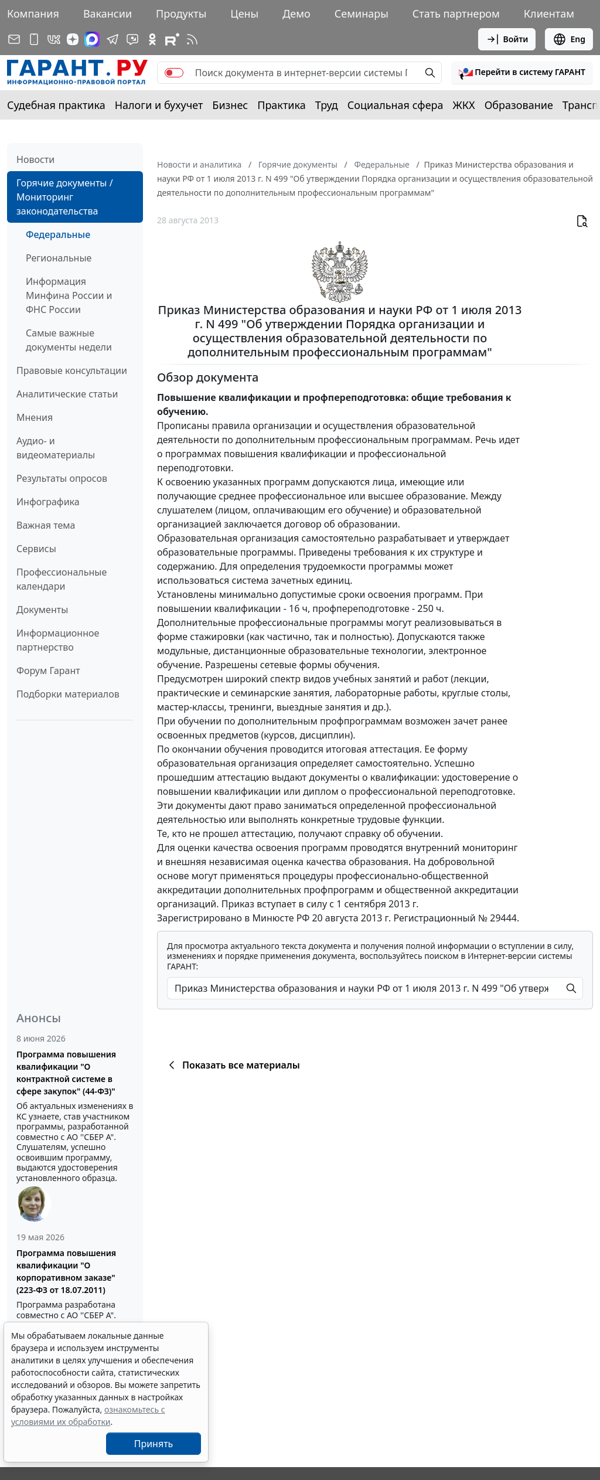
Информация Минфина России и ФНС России (69, 295)
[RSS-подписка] (192, 39)
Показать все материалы (232, 1065)
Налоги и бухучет (159, 105)
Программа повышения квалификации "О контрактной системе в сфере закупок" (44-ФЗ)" (66, 1073)
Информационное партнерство (57, 640)
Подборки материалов (68, 694)
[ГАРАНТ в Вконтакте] (54, 39)
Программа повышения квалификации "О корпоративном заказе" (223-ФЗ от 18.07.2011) (66, 1271)
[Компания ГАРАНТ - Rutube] (172, 39)
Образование (519, 105)
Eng (569, 39)
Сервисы (36, 548)
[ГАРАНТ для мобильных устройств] (34, 39)
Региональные (58, 257)
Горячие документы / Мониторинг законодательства (64, 196)
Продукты (181, 13)
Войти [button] (507, 39)
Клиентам (549, 13)
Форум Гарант (48, 670)
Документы (42, 609)
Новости (35, 159)
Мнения (34, 417)
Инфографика (48, 501)
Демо (296, 13)
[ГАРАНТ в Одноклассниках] (152, 39)
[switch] (174, 72)
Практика (281, 105)
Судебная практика (56, 105)
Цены (244, 13)
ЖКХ (464, 105)
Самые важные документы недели (69, 339)
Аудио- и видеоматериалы (55, 447)
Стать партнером (456, 13)
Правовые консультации (71, 370)
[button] (522, 73)
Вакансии (107, 13)
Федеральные (58, 234)
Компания (33, 13)
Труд (326, 105)
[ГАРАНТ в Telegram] (112, 39)
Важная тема (46, 525)
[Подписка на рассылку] (14, 39)
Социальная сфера (395, 105)
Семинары (361, 13)
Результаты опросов (61, 478)
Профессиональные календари (61, 579)
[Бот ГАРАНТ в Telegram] (132, 39)
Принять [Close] (153, 1443)
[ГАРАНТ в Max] (92, 39)
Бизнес (230, 105)
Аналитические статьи (67, 393)
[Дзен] (73, 39)
